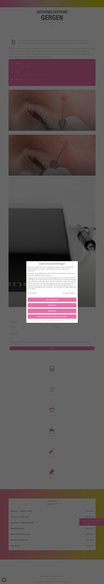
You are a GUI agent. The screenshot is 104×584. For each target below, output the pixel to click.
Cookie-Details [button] (42, 320)
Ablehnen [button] (52, 311)
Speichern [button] (52, 305)
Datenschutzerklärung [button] (53, 320)
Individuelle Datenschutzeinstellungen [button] (52, 316)
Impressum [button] (62, 320)
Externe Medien (69, 293)
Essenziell (32, 293)
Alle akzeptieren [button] (52, 299)
